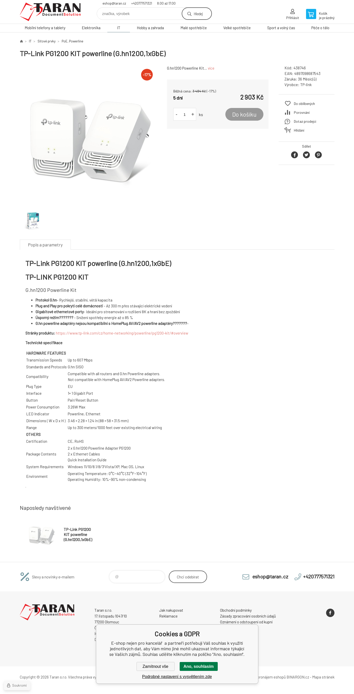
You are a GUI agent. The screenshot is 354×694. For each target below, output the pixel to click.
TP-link (306, 84)
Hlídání (299, 130)
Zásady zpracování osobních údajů (248, 616)
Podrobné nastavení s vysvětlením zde (177, 676)
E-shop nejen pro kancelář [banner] (50, 12)
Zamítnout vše (155, 666)
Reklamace (168, 616)
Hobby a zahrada (150, 27)
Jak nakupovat (171, 610)
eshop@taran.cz (114, 3)
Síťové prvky (47, 41)
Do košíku (244, 114)
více (211, 68)
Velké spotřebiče (237, 27)
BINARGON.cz (297, 677)
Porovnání (302, 112)
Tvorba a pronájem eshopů (264, 677)
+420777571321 (141, 3)
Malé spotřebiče (193, 27)
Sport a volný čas (281, 27)
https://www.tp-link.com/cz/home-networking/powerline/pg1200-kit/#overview (122, 333)
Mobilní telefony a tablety (45, 27)
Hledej (198, 13)
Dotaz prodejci (305, 121)
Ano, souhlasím (198, 666)
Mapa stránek (323, 677)
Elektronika (91, 27)
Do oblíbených (304, 103)
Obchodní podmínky (236, 610)
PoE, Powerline (72, 41)
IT (118, 27)
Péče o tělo (320, 27)
